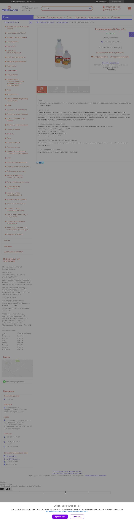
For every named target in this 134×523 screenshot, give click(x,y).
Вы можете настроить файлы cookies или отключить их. (66, 511)
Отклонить (77, 517)
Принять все (60, 517)
